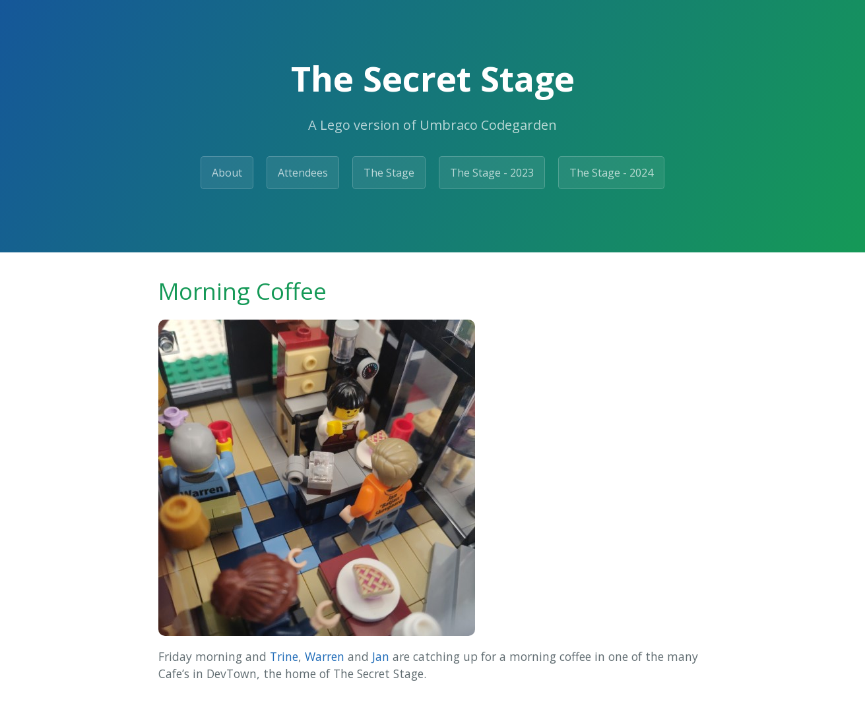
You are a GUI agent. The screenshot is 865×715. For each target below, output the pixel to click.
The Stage (389, 172)
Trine (284, 656)
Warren (324, 656)
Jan (380, 656)
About (227, 172)
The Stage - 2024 (611, 172)
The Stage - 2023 (492, 172)
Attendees (303, 172)
